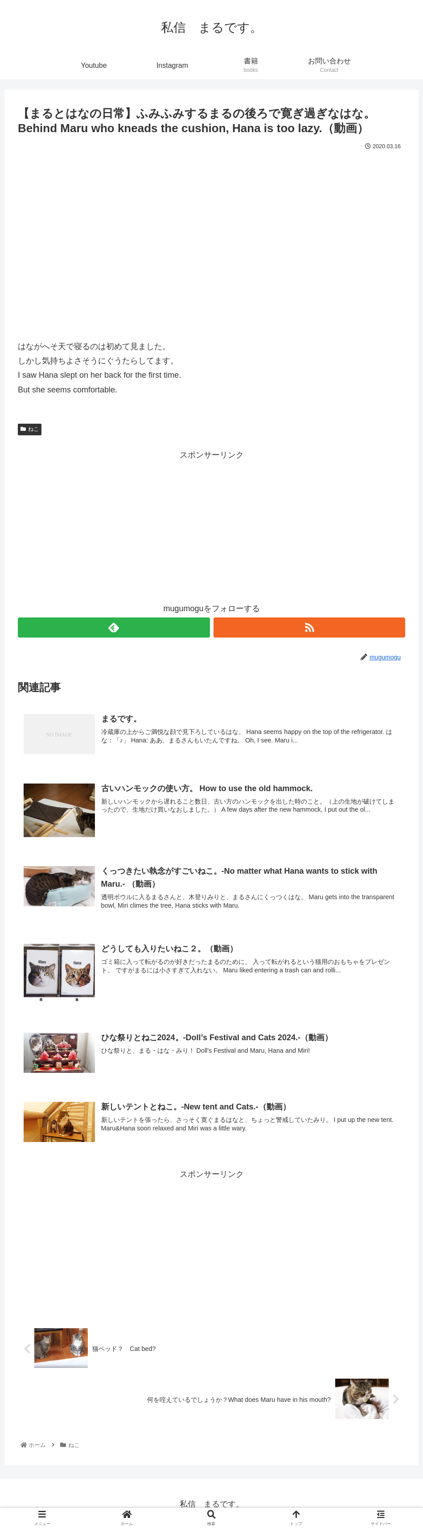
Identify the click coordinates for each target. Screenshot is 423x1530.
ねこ (30, 429)
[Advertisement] (211, 524)
